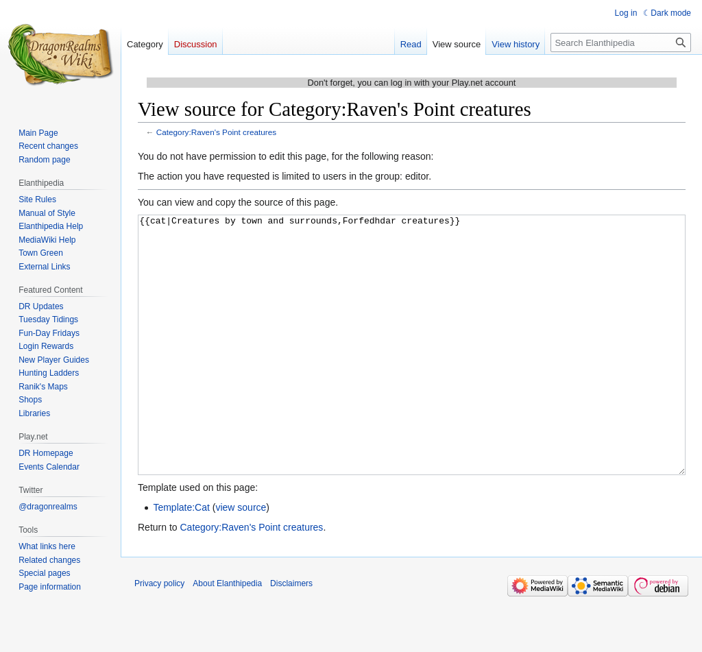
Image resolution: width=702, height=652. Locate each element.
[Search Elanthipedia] (620, 42)
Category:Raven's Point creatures (216, 132)
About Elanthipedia (227, 635)
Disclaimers (291, 635)
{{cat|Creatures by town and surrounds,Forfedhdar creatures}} (412, 371)
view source (240, 558)
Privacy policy (159, 635)
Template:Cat (181, 558)
